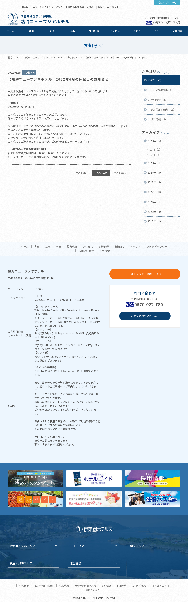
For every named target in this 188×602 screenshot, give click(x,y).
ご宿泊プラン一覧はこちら (144, 274)
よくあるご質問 (160, 585)
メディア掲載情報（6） (161, 90)
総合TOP (13, 57)
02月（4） (156, 155)
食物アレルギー (94, 589)
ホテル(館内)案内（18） (161, 109)
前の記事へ (81, 173)
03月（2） (156, 149)
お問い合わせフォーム (144, 316)
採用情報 (106, 585)
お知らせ (73, 57)
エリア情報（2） (157, 119)
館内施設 (94, 31)
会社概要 (24, 585)
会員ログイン (165, 2)
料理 (73, 31)
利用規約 (121, 585)
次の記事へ (120, 173)
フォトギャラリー (157, 246)
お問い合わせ (86, 251)
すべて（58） (155, 80)
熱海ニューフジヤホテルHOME (43, 57)
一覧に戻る (101, 173)
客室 (31, 31)
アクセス (115, 31)
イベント (156, 31)
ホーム (10, 31)
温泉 (52, 31)
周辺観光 (136, 31)
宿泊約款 (64, 585)
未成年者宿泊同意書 (85, 585)
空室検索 (177, 31)
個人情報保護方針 (44, 585)
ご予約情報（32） (158, 99)
